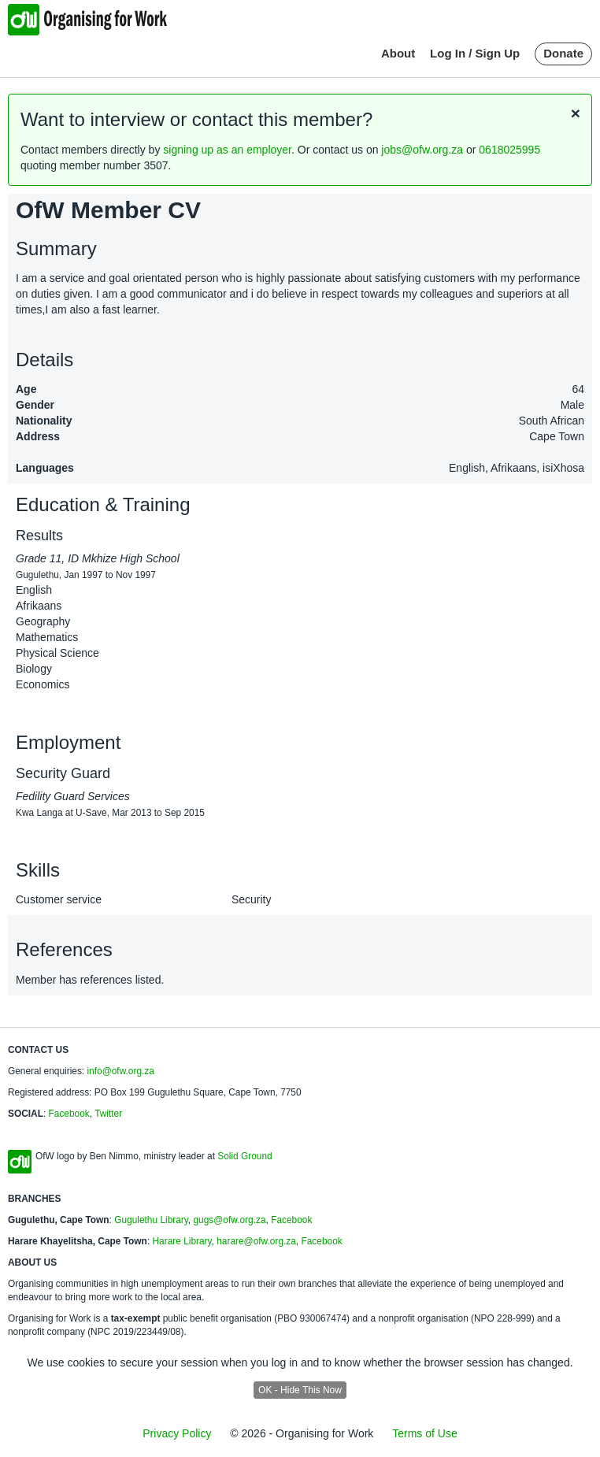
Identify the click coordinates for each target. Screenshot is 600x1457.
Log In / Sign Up (475, 53)
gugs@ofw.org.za (229, 1219)
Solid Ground (244, 1156)
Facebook (69, 1113)
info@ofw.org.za (120, 1071)
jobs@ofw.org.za (422, 149)
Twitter (108, 1113)
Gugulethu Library (151, 1219)
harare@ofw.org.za (256, 1241)
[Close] (575, 113)
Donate (563, 53)
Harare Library (181, 1241)
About (398, 53)
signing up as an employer (227, 149)
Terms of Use (424, 1433)
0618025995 (509, 149)
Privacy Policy (177, 1433)
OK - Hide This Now (300, 1390)
